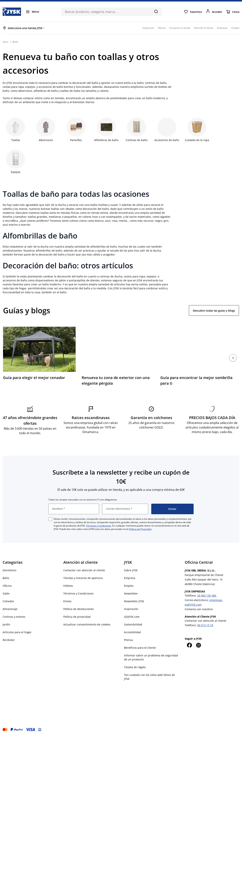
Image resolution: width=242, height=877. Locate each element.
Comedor (8, 601)
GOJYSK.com (132, 616)
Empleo (128, 585)
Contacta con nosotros (199, 609)
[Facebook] (189, 645)
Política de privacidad (77, 616)
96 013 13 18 (205, 625)
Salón (6, 593)
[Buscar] (156, 11)
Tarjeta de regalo (135, 667)
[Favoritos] (193, 11)
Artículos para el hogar (17, 632)
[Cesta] (232, 11)
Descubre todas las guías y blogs (214, 310)
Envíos (67, 601)
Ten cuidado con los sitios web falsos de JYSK (149, 677)
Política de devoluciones (78, 609)
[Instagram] (198, 645)
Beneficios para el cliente (140, 647)
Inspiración (131, 609)
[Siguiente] (233, 358)
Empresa (129, 578)
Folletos (68, 585)
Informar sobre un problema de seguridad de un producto (151, 657)
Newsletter (131, 593)
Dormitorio (9, 570)
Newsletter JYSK (134, 601)
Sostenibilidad (133, 624)
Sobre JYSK (131, 570)
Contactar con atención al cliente (84, 570)
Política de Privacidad (140, 529)
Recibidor (9, 640)
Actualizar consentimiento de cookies (86, 624)
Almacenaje (10, 609)
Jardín (6, 624)
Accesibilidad (132, 632)
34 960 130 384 (207, 595)
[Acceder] (214, 12)
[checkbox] (50, 519)
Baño (6, 578)
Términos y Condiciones (98, 525)
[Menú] (32, 11)
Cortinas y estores (14, 616)
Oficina (7, 585)
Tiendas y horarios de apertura (83, 578)
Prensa (128, 640)
